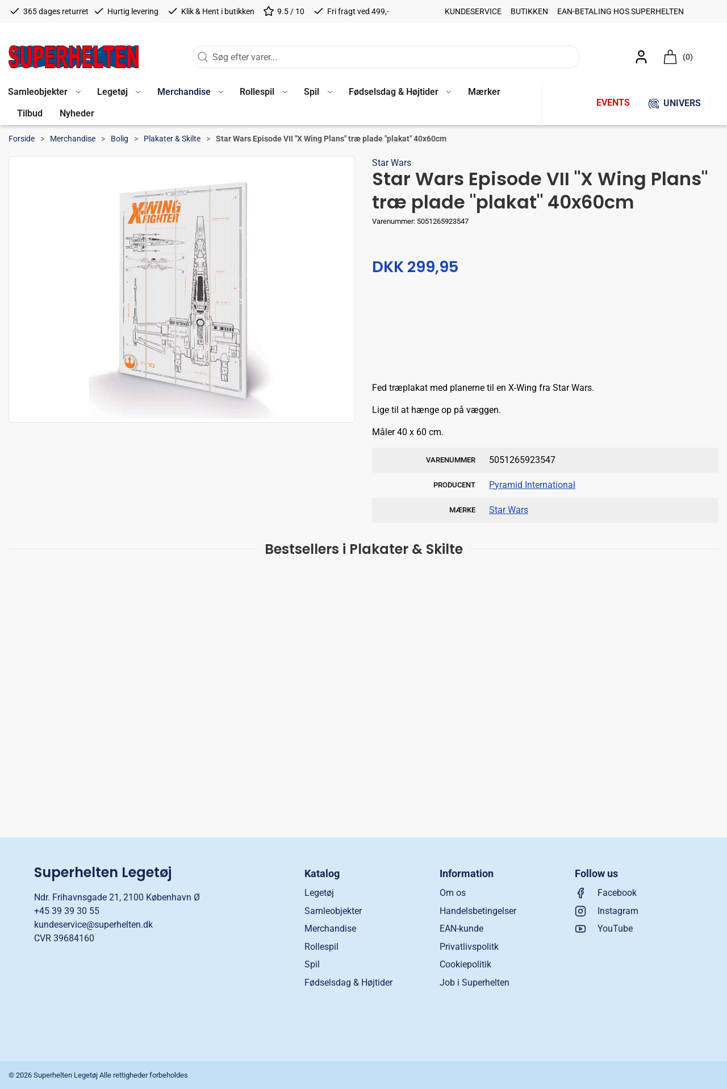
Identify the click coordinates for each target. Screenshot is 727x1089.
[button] (119, 92)
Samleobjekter (333, 911)
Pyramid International (532, 484)
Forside (22, 138)
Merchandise (72, 138)
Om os (453, 892)
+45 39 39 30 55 (66, 911)
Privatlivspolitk (469, 946)
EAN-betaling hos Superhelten (620, 11)
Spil (312, 964)
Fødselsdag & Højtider (348, 982)
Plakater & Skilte (172, 138)
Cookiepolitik (465, 964)
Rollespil (321, 946)
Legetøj (319, 892)
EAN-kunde (461, 928)
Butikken (529, 11)
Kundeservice (473, 11)
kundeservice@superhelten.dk (93, 924)
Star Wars (391, 162)
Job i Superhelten (474, 982)
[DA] (74, 56)
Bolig (119, 138)
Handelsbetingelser (478, 911)
